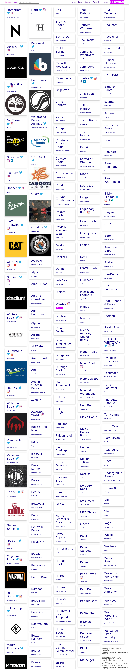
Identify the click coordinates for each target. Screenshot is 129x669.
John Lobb (87, 91)
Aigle (34, 309)
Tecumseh (111, 375)
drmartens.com (11, 128)
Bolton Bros (39, 606)
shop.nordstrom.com (12, 17)
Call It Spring (64, 84)
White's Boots (12, 315)
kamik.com (83, 173)
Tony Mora (111, 427)
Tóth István (112, 438)
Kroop (84, 195)
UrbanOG (110, 487)
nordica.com (83, 492)
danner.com (10, 191)
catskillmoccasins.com (61, 103)
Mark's (84, 325)
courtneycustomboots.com (62, 181)
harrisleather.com (60, 547)
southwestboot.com (109, 260)
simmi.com (107, 211)
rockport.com (108, 39)
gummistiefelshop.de (85, 20)
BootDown (38, 640)
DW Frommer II (63, 408)
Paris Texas (88, 585)
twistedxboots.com (109, 454)
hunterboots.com (60, 655)
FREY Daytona (61, 486)
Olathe (84, 537)
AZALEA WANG (37, 446)
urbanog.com (108, 491)
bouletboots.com (60, 28)
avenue (36, 433)
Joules (84, 102)
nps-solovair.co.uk (85, 529)
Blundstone (14, 350)
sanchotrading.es (109, 103)
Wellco (108, 532)
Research (96, 2)
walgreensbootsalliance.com (39, 164)
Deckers (61, 285)
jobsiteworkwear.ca (85, 57)
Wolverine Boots (13, 404)
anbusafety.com (35, 408)
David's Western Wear (61, 259)
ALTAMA (37, 381)
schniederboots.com (110, 140)
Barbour (36, 486)
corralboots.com (59, 152)
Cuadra (60, 214)
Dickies (60, 319)
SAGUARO (111, 84)
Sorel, (108, 241)
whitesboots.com (11, 321)
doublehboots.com (60, 346)
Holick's (60, 618)
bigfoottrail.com (84, 317)
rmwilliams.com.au (109, 28)
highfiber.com (35, 599)
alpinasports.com (36, 362)
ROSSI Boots (11, 593)
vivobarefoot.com (11, 447)
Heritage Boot (61, 583)
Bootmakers (39, 651)
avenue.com (34, 437)
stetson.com (107, 323)
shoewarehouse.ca (109, 192)
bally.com (33, 478)
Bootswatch (39, 80)
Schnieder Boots (111, 135)
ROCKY (12, 387)
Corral (59, 148)
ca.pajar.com (83, 567)
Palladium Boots (13, 456)
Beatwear (37, 534)
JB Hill (84, 27)
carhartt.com (10, 180)
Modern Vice (88, 369)
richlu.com (83, 662)
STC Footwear (110, 291)
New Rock (87, 421)
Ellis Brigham (61, 434)
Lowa (83, 276)
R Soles (85, 632)
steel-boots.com (108, 312)
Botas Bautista (61, 11)
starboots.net (108, 282)
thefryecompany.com (61, 518)
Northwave (87, 514)
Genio (59, 525)
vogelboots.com (108, 525)
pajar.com (82, 552)
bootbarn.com (35, 633)
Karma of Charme (86, 182)
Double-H (61, 342)
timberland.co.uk (11, 91)
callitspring (14, 606)
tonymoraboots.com (109, 431)
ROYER (12, 539)
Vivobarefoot (15, 439)
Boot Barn (38, 629)
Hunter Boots (60, 649)
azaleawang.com (36, 452)
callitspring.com (11, 614)
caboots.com (34, 201)
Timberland (14, 83)
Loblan (84, 264)
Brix (58, 47)
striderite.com (108, 335)
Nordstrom (14, 9)
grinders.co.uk (35, 268)
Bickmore (37, 572)
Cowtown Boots (61, 190)
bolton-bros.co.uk (36, 610)
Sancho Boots (109, 97)
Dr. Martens (15, 120)
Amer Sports (39, 392)
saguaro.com (108, 88)
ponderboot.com (84, 616)
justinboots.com (84, 147)
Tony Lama (111, 416)
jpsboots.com (83, 121)
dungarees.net (59, 384)
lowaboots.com (84, 291)
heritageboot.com (60, 588)
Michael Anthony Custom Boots (85, 352)
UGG (107, 461)
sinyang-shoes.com (109, 222)
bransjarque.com (60, 39)
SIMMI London (109, 201)
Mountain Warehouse (87, 408)
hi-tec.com (58, 600)
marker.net (34, 17)
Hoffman (61, 607)
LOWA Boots (88, 287)
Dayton (60, 273)
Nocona (85, 462)
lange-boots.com (84, 222)
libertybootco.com (85, 257)
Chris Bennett (60, 135)
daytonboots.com (60, 277)
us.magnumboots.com (13, 562)
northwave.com (84, 518)
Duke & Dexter (60, 355)
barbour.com (34, 490)
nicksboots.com (84, 436)
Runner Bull (112, 58)
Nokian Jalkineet (86, 475)
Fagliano (61, 447)
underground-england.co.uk (112, 480)
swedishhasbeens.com (110, 367)
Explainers (88, 2)
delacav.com (58, 311)
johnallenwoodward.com (86, 83)
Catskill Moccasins (62, 97)
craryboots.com (35, 235)
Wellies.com (112, 544)
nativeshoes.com (11, 532)
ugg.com (106, 465)
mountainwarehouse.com (87, 414)
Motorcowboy (89, 395)
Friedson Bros (61, 501)
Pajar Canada (85, 561)
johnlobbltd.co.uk (84, 95)
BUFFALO (62, 73)
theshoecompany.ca (110, 178)
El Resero (62, 421)
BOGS (35, 583)
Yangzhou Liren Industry (111, 630)
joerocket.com (84, 69)
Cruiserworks (64, 203)
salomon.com (10, 165)
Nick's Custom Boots (85, 447)
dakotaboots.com (60, 248)
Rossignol (111, 47)
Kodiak (11, 491)
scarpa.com (107, 114)
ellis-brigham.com (60, 440)
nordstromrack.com (85, 507)
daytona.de (58, 492)
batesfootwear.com (36, 516)
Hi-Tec (59, 595)
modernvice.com (84, 373)
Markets (73, 2)
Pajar (83, 548)
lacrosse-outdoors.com (86, 211)
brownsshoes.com (60, 65)
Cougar (60, 159)
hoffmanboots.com (60, 611)
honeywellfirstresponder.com (63, 640)
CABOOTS (38, 194)
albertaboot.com (35, 324)
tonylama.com (108, 420)
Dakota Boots (60, 242)
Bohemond (38, 594)
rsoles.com (83, 636)
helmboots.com (59, 574)
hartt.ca (33, 50)
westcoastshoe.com (109, 563)
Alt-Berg (36, 370)
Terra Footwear (110, 388)
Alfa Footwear (37, 348)
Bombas (36, 617)
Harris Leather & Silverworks (63, 540)
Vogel (108, 521)
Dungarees (62, 380)
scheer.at (106, 126)
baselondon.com (35, 504)
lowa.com (82, 280)
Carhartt (12, 172)
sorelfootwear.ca (108, 234)
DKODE (60, 330)
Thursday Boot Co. (110, 403)
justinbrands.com (84, 162)
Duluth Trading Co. (63, 367)
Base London (36, 499)
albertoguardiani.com (37, 339)
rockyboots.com (11, 395)
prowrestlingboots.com (110, 619)
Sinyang (109, 218)
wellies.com (107, 548)
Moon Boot (87, 380)
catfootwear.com (11, 232)
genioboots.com (59, 529)
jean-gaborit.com (84, 43)
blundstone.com (11, 358)
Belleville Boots (37, 559)
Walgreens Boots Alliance (38, 157)
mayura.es (83, 340)
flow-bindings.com (60, 477)
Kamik (84, 169)
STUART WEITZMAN (112, 344)
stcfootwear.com (108, 297)
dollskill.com (10, 54)
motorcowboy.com (85, 399)
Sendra (109, 148)
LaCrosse (86, 207)
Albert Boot (39, 320)
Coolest (80, 2)
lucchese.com (84, 303)
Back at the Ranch (39, 461)
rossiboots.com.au (12, 599)
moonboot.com (84, 388)
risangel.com (107, 13)
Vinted (108, 510)
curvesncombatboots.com (62, 233)
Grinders (37, 264)
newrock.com (83, 425)
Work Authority (110, 586)
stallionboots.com (109, 271)
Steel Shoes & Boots (112, 306)
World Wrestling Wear (110, 612)
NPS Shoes (88, 525)
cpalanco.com (84, 578)
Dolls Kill (13, 46)
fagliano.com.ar (59, 451)
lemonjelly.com (84, 246)
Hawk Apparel (60, 557)
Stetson (109, 319)
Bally (34, 474)
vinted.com (107, 514)
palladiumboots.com (12, 461)
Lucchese (86, 299)
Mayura (85, 336)
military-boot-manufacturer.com (113, 637)
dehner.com (58, 300)
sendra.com (107, 152)
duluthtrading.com (60, 373)
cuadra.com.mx (59, 218)
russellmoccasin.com (110, 77)
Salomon (13, 157)
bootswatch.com (35, 87)
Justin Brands (85, 156)
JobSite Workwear (87, 52)
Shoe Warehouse (112, 187)
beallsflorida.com (36, 527)
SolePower (38, 116)
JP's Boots (87, 117)
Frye (58, 514)
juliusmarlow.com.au (85, 136)
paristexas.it (83, 593)
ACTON (36, 298)
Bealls (35, 523)
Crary (35, 230)
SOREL (109, 230)
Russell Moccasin (110, 71)
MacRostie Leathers (87, 312)
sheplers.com (108, 163)
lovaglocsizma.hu (109, 442)
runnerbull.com (108, 62)
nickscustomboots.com (86, 455)
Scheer (109, 121)
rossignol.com (108, 51)
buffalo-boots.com (60, 77)
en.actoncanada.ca (36, 302)
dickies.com (58, 323)
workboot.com (108, 601)
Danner (12, 187)
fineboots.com (59, 507)
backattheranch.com (37, 467)
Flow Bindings (61, 472)
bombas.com (34, 621)
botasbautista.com (60, 17)
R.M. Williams (110, 22)
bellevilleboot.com (36, 564)
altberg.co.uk (34, 374)
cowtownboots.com (60, 196)
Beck (34, 546)
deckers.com (59, 289)
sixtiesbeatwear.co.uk (37, 538)
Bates (35, 512)
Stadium (12, 276)
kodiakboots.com (11, 495)
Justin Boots (88, 143)
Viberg (108, 498)
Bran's (59, 35)
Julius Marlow (85, 130)
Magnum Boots (13, 556)
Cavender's (63, 110)
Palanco (85, 574)
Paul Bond (87, 600)
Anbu (34, 404)
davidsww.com (59, 266)
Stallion (109, 267)
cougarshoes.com (60, 163)
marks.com (83, 329)
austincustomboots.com (37, 426)
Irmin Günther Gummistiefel (89, 13)
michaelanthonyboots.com (87, 361)
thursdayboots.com (109, 408)
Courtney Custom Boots (61, 174)
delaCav (61, 307)
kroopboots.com (84, 199)
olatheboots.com (84, 541)
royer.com (9, 547)
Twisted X (111, 450)
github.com (34, 644)
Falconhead (63, 459)
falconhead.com (59, 463)
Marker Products (37, 11)
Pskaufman (87, 623)
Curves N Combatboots (64, 228)
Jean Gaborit (89, 39)
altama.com (34, 385)
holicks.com (58, 622)
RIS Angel (111, 9)
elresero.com (59, 425)
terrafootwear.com (109, 393)
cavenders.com (59, 114)
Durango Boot (61, 393)
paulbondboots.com (85, 604)
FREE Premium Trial (117, 2)
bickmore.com (35, 576)
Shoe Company (110, 172)
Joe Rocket (87, 65)
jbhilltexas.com (84, 31)
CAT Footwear (13, 222)
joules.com (83, 110)
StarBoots (111, 278)
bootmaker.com (59, 414)
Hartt (34, 46)
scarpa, (109, 110)
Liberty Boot (88, 253)
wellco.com (107, 537)
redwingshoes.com (85, 650)
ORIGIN (12, 261)
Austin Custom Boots (36, 419)
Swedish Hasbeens (111, 362)
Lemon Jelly (88, 242)
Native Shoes (11, 526)
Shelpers (110, 159)
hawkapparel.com (60, 562)
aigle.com (34, 313)
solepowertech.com (36, 124)
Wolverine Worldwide (111, 572)
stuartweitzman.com (110, 353)
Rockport (110, 35)
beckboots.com (35, 550)
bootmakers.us (35, 655)
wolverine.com (11, 410)
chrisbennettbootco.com (62, 140)
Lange (84, 218)
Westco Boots (109, 557)
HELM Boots (64, 569)
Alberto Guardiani (38, 333)
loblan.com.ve (84, 268)
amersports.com (35, 396)
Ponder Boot (88, 612)
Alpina (35, 358)
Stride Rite (111, 330)
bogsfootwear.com (36, 587)
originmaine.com (11, 269)
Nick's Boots (88, 432)
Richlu (84, 658)
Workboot (110, 597)
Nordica (85, 488)
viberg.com (107, 503)
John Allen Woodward (87, 78)
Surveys (105, 2)
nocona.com (83, 466)
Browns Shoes (60, 60)
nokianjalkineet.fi (84, 481)
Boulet (59, 24)
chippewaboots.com (61, 126)
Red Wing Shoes (86, 645)
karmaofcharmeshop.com (87, 188)
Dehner (60, 296)
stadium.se (10, 284)
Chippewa (62, 121)
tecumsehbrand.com (110, 379)
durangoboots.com (60, 399)
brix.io (57, 51)
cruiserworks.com (60, 207)
